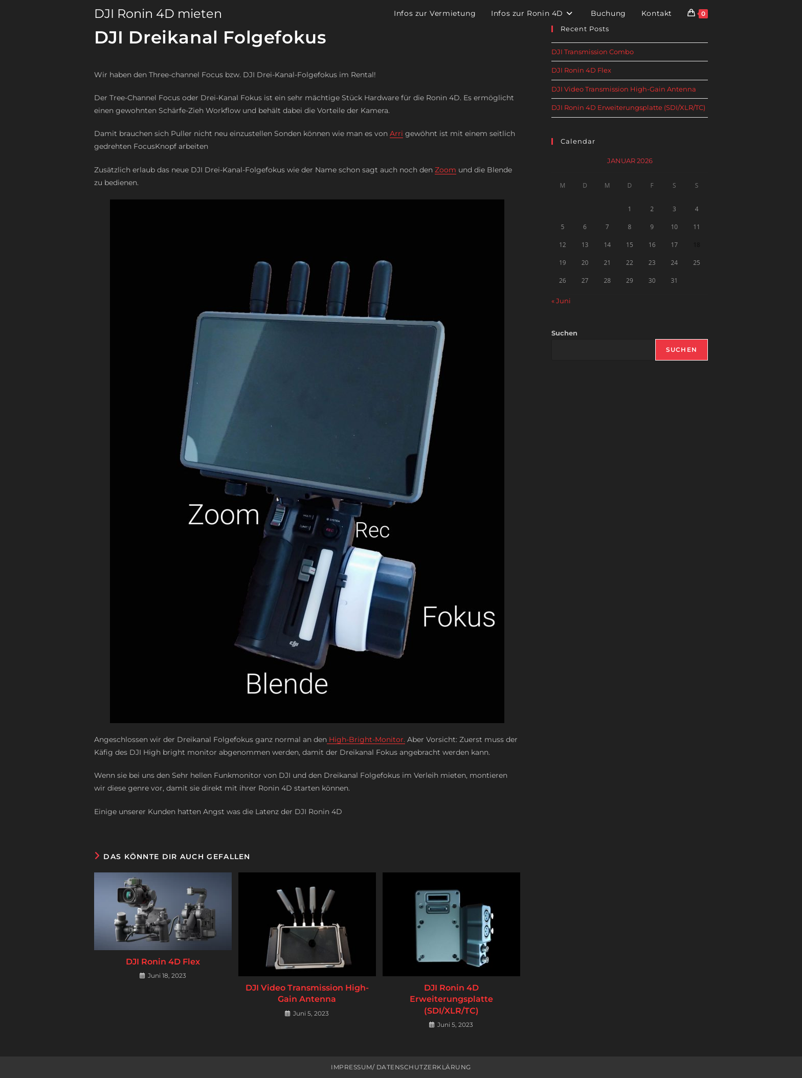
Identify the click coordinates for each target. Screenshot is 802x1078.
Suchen (564, 333)
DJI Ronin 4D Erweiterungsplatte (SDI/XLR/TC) (451, 999)
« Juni (561, 301)
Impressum (351, 1067)
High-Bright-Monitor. (366, 739)
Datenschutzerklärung (422, 1067)
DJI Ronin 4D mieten (158, 13)
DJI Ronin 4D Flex (163, 962)
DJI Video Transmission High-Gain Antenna (307, 993)
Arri (396, 133)
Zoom (445, 169)
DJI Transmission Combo (592, 52)
